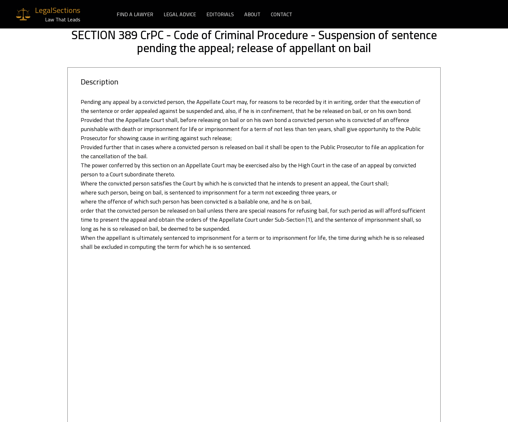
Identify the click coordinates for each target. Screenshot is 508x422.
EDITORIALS (220, 14)
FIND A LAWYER (135, 14)
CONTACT (281, 14)
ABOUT (252, 14)
